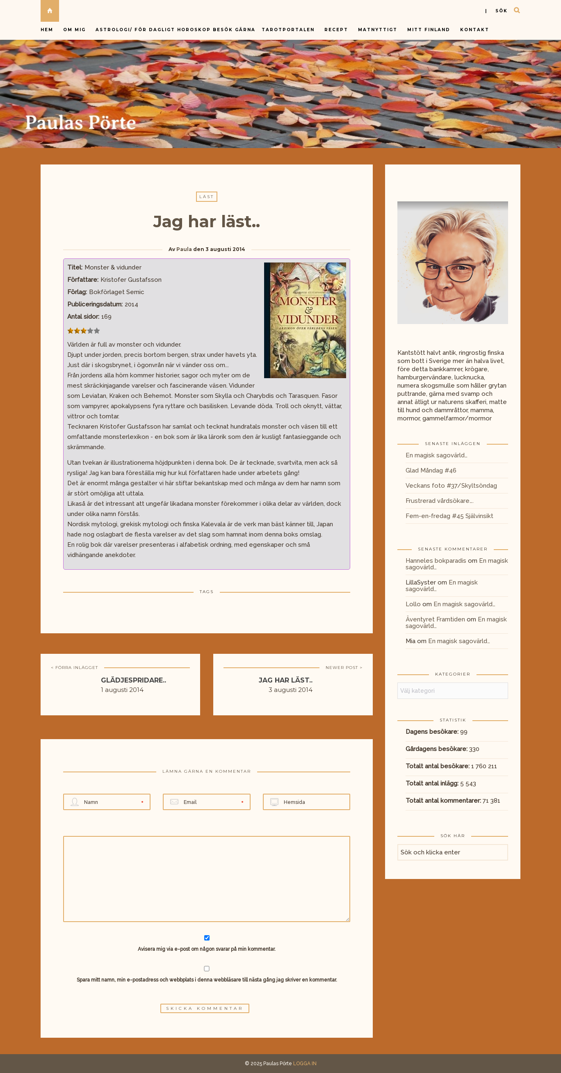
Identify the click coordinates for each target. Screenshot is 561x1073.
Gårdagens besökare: (437, 749)
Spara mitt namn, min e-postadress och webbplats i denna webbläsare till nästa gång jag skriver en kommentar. (207, 980)
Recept (336, 29)
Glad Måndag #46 (431, 470)
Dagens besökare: (433, 731)
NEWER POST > (344, 667)
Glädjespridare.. (133, 680)
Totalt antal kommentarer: (444, 800)
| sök (496, 11)
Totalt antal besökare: (438, 766)
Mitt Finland (428, 29)
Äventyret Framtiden (435, 619)
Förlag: (77, 292)
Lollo (413, 604)
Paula (184, 249)
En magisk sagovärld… (437, 455)
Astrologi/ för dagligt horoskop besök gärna (177, 29)
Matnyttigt (377, 29)
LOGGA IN (305, 1063)
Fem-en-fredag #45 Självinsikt (449, 516)
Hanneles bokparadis (436, 560)
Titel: (74, 267)
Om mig (74, 29)
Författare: (82, 279)
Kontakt (474, 29)
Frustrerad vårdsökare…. (440, 501)
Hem (47, 29)
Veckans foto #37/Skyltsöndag (451, 485)
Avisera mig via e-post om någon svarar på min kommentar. (206, 943)
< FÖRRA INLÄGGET (74, 667)
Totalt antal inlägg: (433, 783)
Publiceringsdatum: (95, 304)
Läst (206, 196)
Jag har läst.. (285, 680)
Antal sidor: (83, 316)
